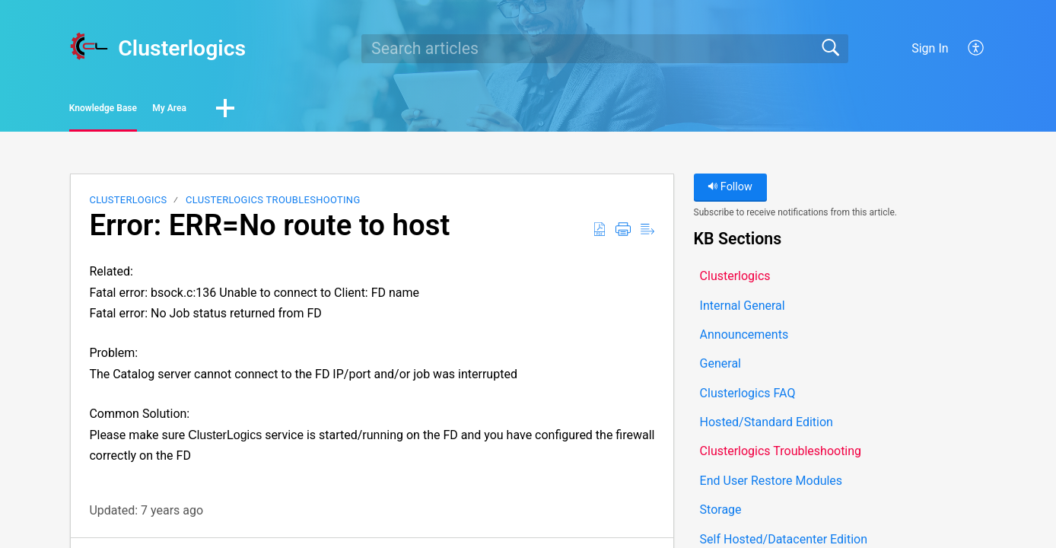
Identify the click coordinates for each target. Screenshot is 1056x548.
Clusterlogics (128, 205)
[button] (976, 49)
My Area (262, 111)
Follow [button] (730, 192)
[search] (604, 48)
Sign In (929, 48)
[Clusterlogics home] (89, 46)
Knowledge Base (142, 111)
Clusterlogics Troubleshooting (273, 205)
